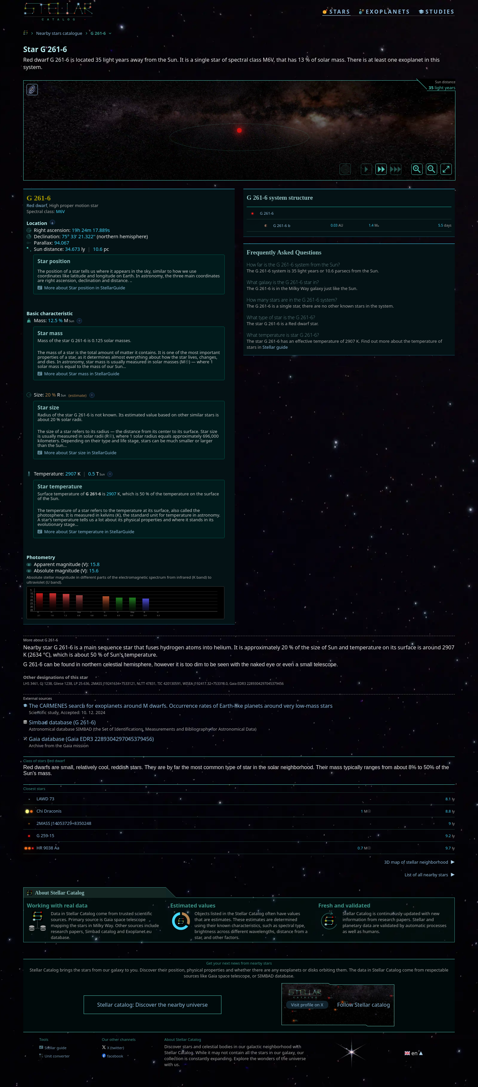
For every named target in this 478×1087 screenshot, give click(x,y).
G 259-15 (45, 835)
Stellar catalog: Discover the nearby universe (152, 1004)
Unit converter (54, 1055)
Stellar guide (275, 347)
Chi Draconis (49, 811)
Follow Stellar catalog (363, 1004)
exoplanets (384, 11)
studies (437, 11)
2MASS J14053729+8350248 (64, 823)
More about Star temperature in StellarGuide (86, 531)
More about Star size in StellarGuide (77, 452)
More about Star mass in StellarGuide (79, 373)
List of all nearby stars (426, 875)
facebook (112, 1055)
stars (336, 11)
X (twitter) (113, 1047)
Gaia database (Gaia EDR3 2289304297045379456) (91, 739)
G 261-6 (267, 213)
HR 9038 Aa (48, 848)
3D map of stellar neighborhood (416, 862)
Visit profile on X (307, 1005)
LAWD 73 (45, 799)
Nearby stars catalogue (59, 33)
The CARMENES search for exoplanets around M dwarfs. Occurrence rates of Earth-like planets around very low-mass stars (181, 705)
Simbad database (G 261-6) (62, 722)
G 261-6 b (281, 225)
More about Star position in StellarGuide (81, 287)
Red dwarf (37, 205)
